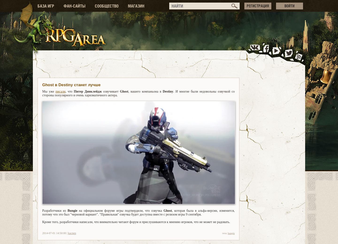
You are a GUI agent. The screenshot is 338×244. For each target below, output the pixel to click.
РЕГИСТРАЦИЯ (258, 6)
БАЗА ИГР (46, 6)
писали (60, 91)
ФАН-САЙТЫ (74, 6)
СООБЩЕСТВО (107, 6)
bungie (231, 233)
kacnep (72, 233)
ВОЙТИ (289, 6)
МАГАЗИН (136, 6)
